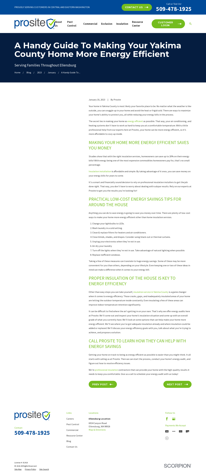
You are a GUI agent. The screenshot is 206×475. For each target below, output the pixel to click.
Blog (68, 441)
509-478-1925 (174, 8)
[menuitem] (18, 469)
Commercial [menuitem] (90, 23)
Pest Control (72, 424)
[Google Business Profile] (173, 418)
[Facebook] (167, 418)
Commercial (72, 430)
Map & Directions (97, 429)
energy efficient (135, 121)
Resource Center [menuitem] (137, 23)
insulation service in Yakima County (150, 292)
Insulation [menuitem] (122, 23)
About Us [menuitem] (58, 23)
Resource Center (74, 435)
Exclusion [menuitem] (106, 23)
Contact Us (71, 446)
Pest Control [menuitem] (71, 23)
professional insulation (106, 369)
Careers (70, 418)
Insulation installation (100, 171)
